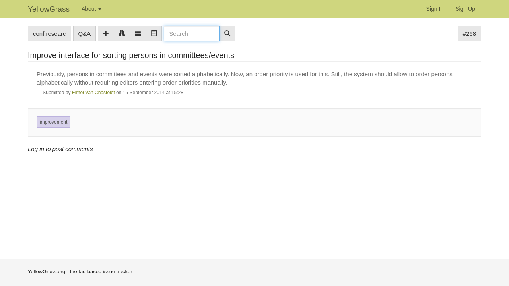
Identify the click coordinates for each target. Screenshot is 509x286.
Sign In (435, 9)
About (91, 9)
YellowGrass (49, 9)
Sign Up (465, 9)
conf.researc (49, 33)
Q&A (84, 33)
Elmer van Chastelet (93, 92)
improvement (53, 122)
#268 (469, 33)
